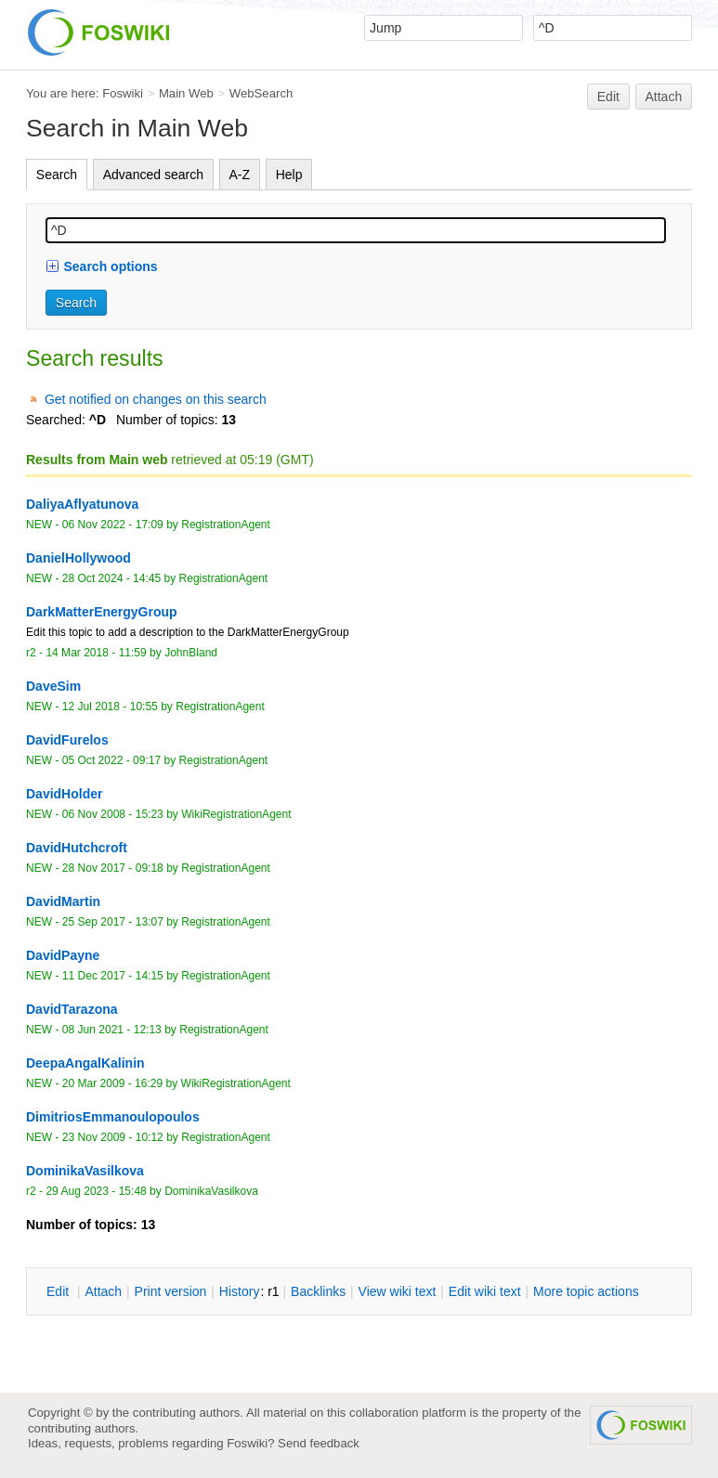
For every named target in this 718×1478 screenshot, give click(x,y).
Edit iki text (485, 1291)
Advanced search (153, 174)
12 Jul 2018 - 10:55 (110, 706)
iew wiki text (398, 1291)
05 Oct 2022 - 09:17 (111, 760)
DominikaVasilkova (211, 1191)
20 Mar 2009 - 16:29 (112, 1083)
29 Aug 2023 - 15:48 (96, 1191)
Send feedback (318, 1443)
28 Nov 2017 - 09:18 (112, 868)
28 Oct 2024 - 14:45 (111, 578)
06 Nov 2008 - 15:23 (112, 814)
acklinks (318, 1291)
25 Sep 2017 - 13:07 (112, 921)
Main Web (186, 93)
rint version (171, 1291)
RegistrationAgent (225, 524)
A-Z (240, 174)
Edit (608, 96)
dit (59, 1291)
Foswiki (122, 93)
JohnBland (190, 652)
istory (239, 1291)
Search (56, 174)
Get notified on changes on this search (156, 399)
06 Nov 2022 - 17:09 (112, 524)
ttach (103, 1291)
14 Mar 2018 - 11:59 (96, 652)
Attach (664, 96)
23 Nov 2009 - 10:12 (112, 1137)
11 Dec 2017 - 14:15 (112, 975)
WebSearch (261, 93)
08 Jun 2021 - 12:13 (112, 1029)
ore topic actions (586, 1291)
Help (289, 174)
